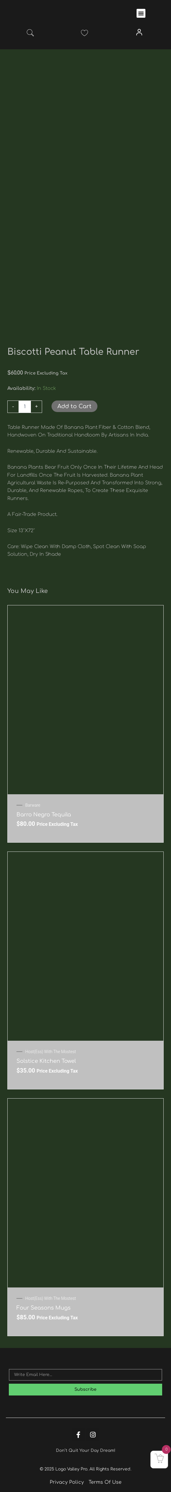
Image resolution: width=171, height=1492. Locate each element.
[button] (141, 13)
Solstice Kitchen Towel (46, 1061)
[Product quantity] (25, 407)
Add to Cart (74, 406)
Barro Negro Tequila (43, 815)
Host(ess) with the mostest (50, 1052)
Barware (32, 805)
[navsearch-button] (30, 34)
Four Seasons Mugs (43, 1308)
